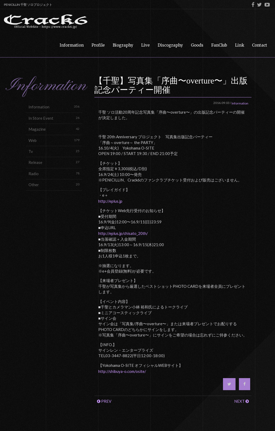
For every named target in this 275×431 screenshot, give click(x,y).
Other (53, 184)
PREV (104, 401)
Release (53, 162)
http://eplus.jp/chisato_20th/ (123, 233)
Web (53, 140)
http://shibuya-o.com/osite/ (122, 371)
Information (53, 106)
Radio (53, 173)
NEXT (241, 401)
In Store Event (53, 117)
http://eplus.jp (110, 201)
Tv (53, 151)
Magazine (53, 128)
